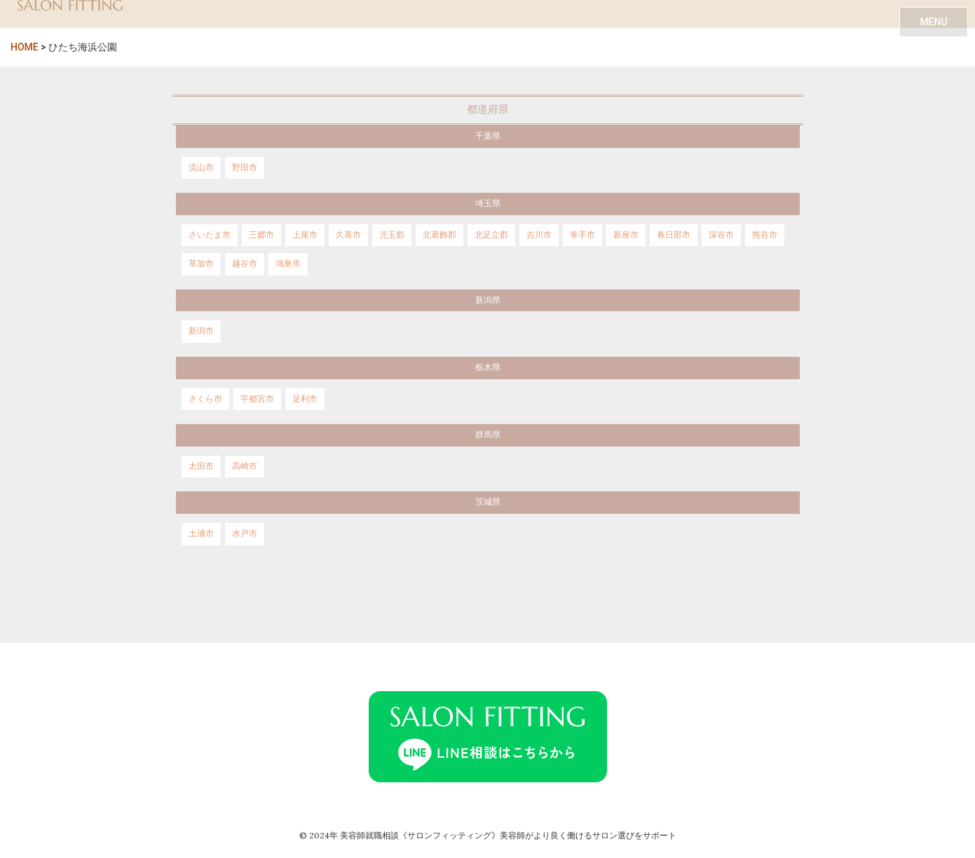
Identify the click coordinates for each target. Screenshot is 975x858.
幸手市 (582, 235)
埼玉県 (487, 203)
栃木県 (487, 367)
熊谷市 (764, 235)
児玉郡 (391, 235)
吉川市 (539, 235)
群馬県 (487, 435)
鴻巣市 (288, 263)
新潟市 (201, 331)
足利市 (305, 399)
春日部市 (673, 235)
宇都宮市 (257, 399)
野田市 (244, 167)
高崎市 (244, 466)
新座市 (626, 235)
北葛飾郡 (439, 235)
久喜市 (348, 235)
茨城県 (487, 502)
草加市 (201, 263)
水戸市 (244, 533)
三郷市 (261, 235)
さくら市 (205, 399)
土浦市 (201, 533)
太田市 (201, 466)
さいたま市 (210, 235)
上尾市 (305, 235)
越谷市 (244, 263)
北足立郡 (491, 235)
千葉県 (487, 136)
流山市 (201, 167)
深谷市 (721, 235)
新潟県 (487, 300)
